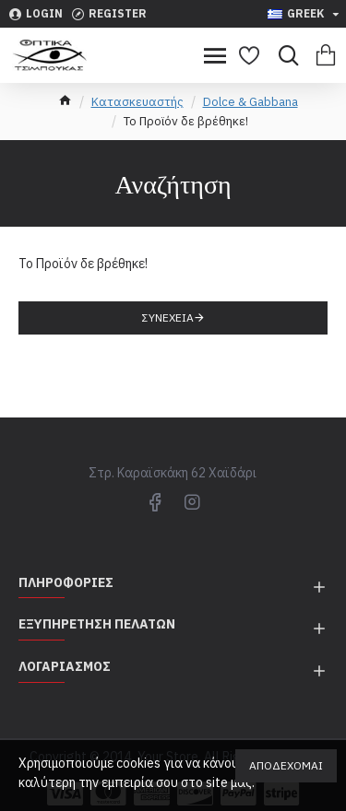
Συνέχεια (168, 317)
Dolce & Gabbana (250, 102)
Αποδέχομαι (286, 765)
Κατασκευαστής (137, 102)
